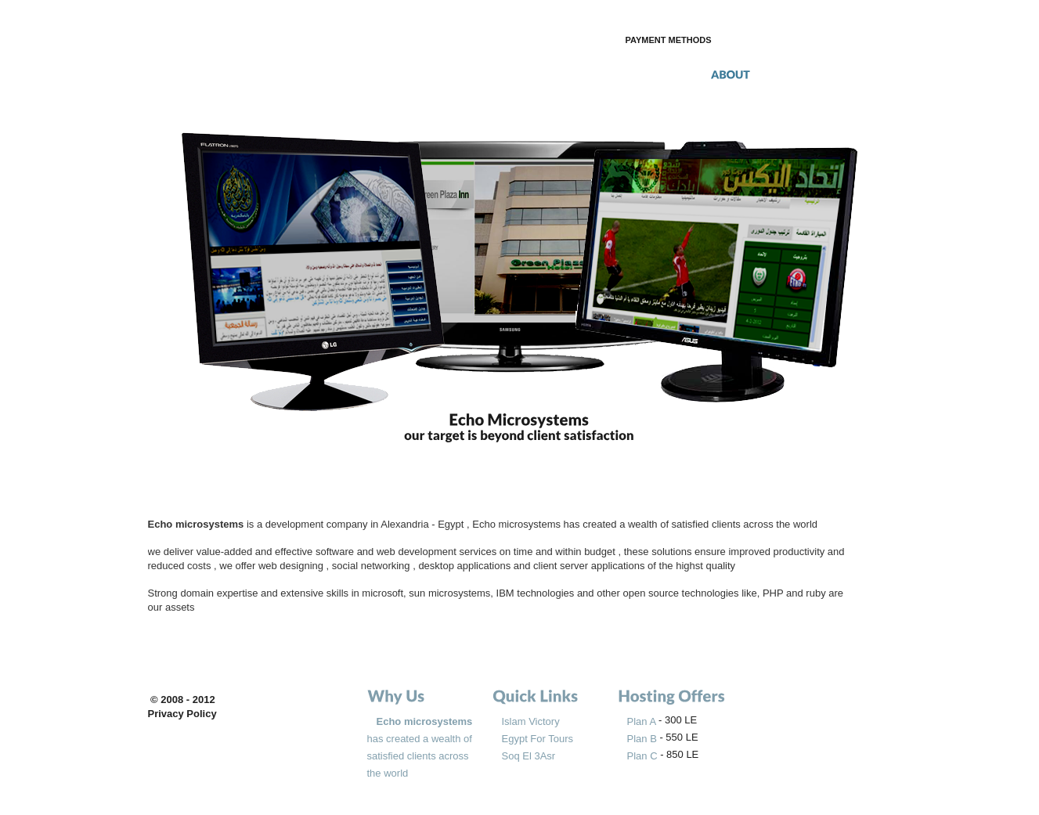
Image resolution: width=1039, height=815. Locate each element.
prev (165, 256)
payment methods (669, 40)
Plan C (644, 756)
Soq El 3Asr (529, 756)
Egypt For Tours (538, 739)
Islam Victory (531, 721)
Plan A (642, 721)
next (874, 256)
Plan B (642, 739)
